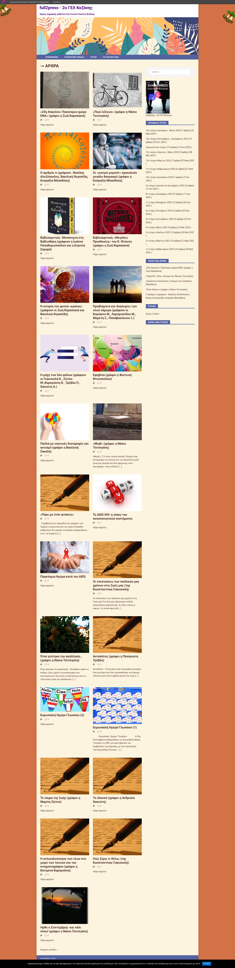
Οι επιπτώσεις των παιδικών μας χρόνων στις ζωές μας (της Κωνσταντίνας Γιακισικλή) (116, 585)
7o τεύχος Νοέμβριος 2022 (159, 202)
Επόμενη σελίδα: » (49, 950)
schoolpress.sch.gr (47, 959)
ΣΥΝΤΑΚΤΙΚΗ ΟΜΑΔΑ (75, 57)
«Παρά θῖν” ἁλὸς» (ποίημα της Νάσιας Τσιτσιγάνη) (169, 276)
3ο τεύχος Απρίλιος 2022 (158, 232)
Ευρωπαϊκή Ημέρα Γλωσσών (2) (62, 715)
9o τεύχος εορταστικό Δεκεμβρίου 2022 (165, 186)
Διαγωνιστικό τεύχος (156, 147)
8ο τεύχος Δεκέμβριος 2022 (159, 194)
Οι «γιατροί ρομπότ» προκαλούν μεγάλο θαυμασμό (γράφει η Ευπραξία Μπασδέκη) (115, 176)
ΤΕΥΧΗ (95, 57)
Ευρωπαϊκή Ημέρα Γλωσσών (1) (115, 727)
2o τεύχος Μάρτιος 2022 (158, 241)
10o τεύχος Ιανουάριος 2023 (159, 177)
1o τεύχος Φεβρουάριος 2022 (160, 249)
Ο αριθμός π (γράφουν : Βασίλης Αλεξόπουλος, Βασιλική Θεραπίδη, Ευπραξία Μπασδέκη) (64, 176)
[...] (120, 466)
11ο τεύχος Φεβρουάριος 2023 (160, 169)
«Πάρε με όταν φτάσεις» (57, 514)
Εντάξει (207, 964)
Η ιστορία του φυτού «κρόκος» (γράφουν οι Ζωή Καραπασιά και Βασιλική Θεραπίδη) (62, 310)
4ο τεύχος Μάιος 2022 (156, 227)
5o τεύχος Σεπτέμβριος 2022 (160, 219)
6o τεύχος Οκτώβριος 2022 (159, 211)
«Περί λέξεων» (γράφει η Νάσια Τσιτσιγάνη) (166, 289)
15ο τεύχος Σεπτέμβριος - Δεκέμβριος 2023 (167, 139)
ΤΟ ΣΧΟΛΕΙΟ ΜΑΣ (113, 57)
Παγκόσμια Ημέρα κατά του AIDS (63, 577)
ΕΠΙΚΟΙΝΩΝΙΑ (52, 57)
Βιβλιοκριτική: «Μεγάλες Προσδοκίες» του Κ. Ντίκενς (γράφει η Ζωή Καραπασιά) (112, 241)
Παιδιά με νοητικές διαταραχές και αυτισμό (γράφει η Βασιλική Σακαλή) (64, 447)
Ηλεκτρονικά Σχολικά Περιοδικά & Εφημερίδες (29, 2)
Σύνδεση (57, 2)
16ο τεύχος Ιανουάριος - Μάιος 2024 (163, 130)
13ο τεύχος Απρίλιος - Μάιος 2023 (162, 152)
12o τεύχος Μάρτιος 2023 (158, 161)
